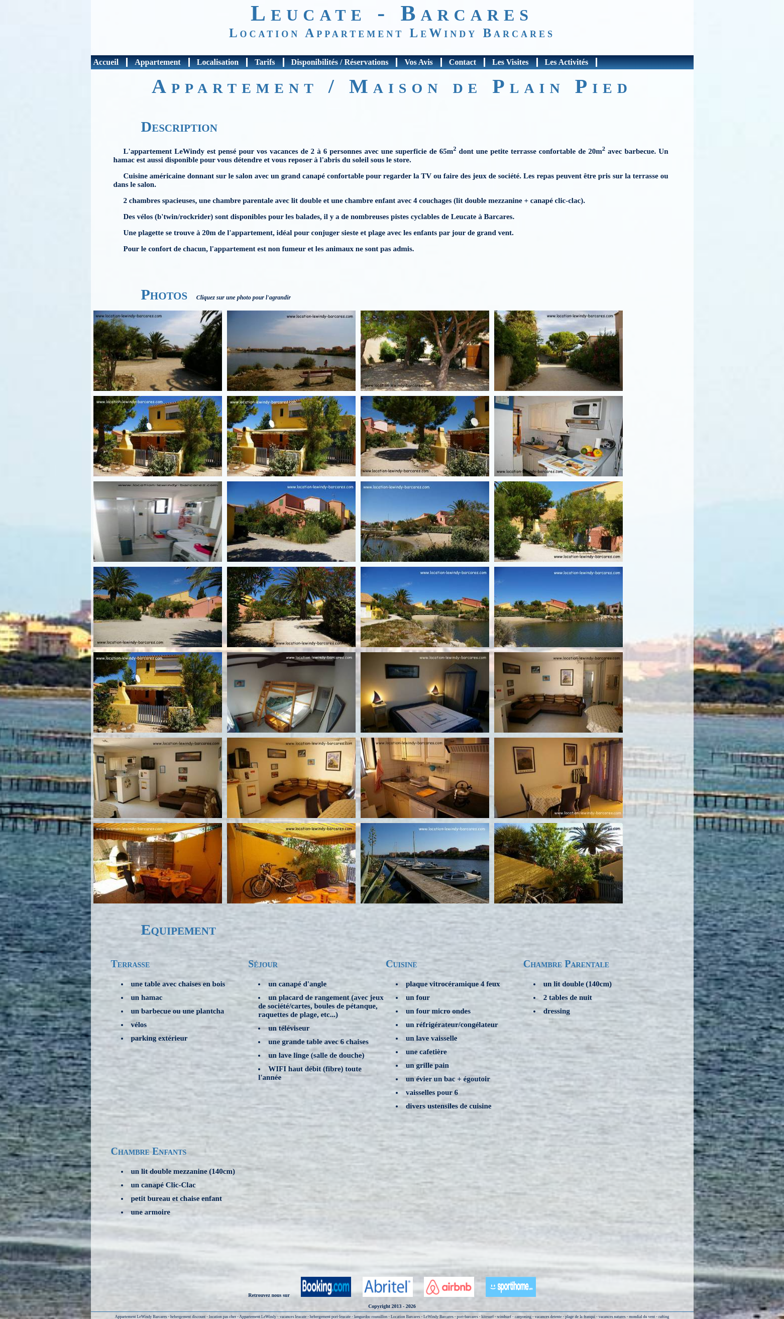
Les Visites (510, 62)
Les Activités (567, 62)
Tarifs (265, 62)
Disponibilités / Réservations (340, 62)
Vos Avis (418, 62)
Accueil (106, 62)
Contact (462, 62)
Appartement (158, 62)
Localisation (218, 62)
